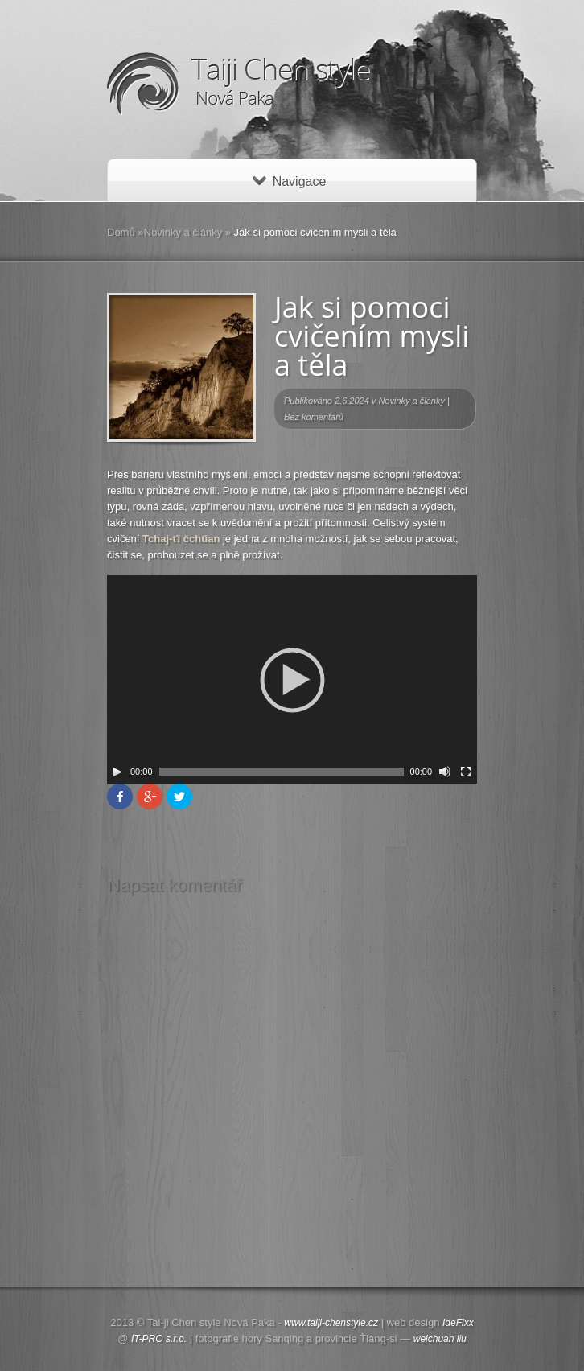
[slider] (281, 772)
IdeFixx (458, 1322)
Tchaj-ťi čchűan (181, 539)
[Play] (117, 771)
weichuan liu (440, 1338)
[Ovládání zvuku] (444, 771)
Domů (121, 232)
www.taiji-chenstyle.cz (331, 1322)
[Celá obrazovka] (465, 771)
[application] (292, 679)
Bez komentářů (313, 417)
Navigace (290, 181)
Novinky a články (183, 232)
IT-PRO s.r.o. (159, 1338)
